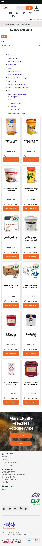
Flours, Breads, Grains (15, 74)
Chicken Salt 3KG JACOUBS (11, 189)
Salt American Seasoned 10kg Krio (11, 335)
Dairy (10, 68)
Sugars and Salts (15, 109)
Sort (2, 42)
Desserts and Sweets (14, 71)
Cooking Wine (14, 97)
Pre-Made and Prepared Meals (17, 84)
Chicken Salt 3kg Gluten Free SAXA (11, 238)
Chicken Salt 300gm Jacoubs (31, 189)
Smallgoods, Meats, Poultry (16, 113)
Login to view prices (11, 159)
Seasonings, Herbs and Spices (17, 94)
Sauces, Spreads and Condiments (18, 87)
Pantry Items (12, 81)
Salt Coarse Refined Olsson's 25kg (11, 383)
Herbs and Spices (15, 103)
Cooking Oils (12, 65)
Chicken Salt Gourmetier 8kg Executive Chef (31, 239)
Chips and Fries (13, 58)
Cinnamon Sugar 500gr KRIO (11, 141)
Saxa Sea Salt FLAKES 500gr (31, 335)
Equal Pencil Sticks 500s (11, 286)
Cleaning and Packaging (15, 61)
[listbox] (21, 45)
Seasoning (13, 106)
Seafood (10, 91)
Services (21, 443)
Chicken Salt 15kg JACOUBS (31, 141)
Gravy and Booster (15, 100)
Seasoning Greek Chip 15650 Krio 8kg (31, 383)
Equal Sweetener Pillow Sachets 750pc (31, 286)
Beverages (11, 55)
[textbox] (21, 8)
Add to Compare (12, 156)
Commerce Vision (21, 534)
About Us (21, 436)
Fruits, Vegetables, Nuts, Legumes (18, 78)
